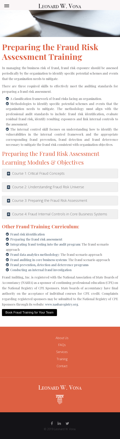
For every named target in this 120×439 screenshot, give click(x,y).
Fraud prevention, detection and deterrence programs (49, 265)
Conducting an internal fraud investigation (41, 270)
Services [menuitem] (62, 352)
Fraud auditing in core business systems (38, 260)
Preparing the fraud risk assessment (36, 239)
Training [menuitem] (62, 359)
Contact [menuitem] (62, 366)
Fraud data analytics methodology (34, 255)
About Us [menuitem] (62, 338)
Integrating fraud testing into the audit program (45, 244)
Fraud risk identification (27, 234)
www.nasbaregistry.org (61, 304)
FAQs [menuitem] (62, 345)
